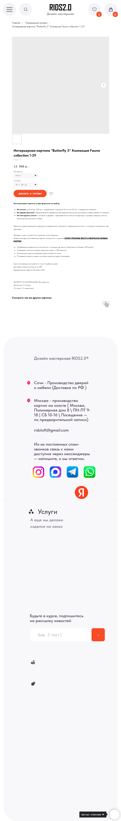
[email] (61, 634)
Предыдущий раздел (36, 22)
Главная (16, 22)
